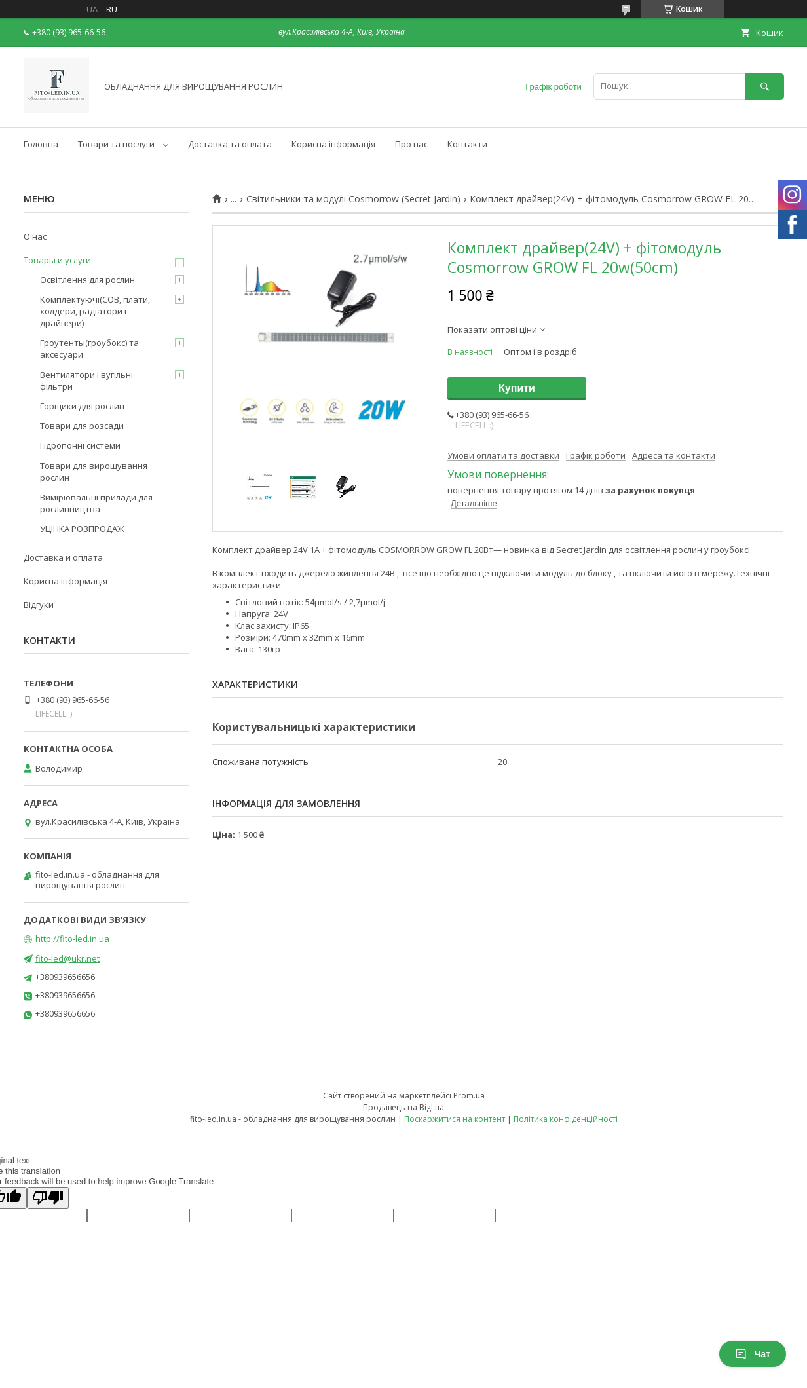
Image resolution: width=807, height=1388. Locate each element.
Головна (41, 144)
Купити (516, 388)
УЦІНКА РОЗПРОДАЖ (82, 529)
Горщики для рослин (82, 406)
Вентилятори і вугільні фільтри (86, 380)
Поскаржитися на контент (454, 1119)
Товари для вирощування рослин (93, 471)
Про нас (411, 144)
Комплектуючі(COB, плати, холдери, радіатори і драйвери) (95, 311)
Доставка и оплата (63, 557)
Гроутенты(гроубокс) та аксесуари (89, 348)
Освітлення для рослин (87, 280)
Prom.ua (469, 1095)
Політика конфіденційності (566, 1119)
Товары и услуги (57, 260)
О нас (35, 236)
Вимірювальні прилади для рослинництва (96, 503)
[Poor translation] (48, 1198)
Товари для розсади (82, 426)
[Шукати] (764, 86)
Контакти (467, 144)
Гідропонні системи (80, 445)
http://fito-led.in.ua (72, 938)
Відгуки (39, 604)
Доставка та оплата (230, 144)
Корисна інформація (333, 144)
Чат (752, 1354)
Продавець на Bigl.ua (403, 1107)
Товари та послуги (116, 144)
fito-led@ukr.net (67, 958)
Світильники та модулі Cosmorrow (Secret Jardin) (353, 199)
